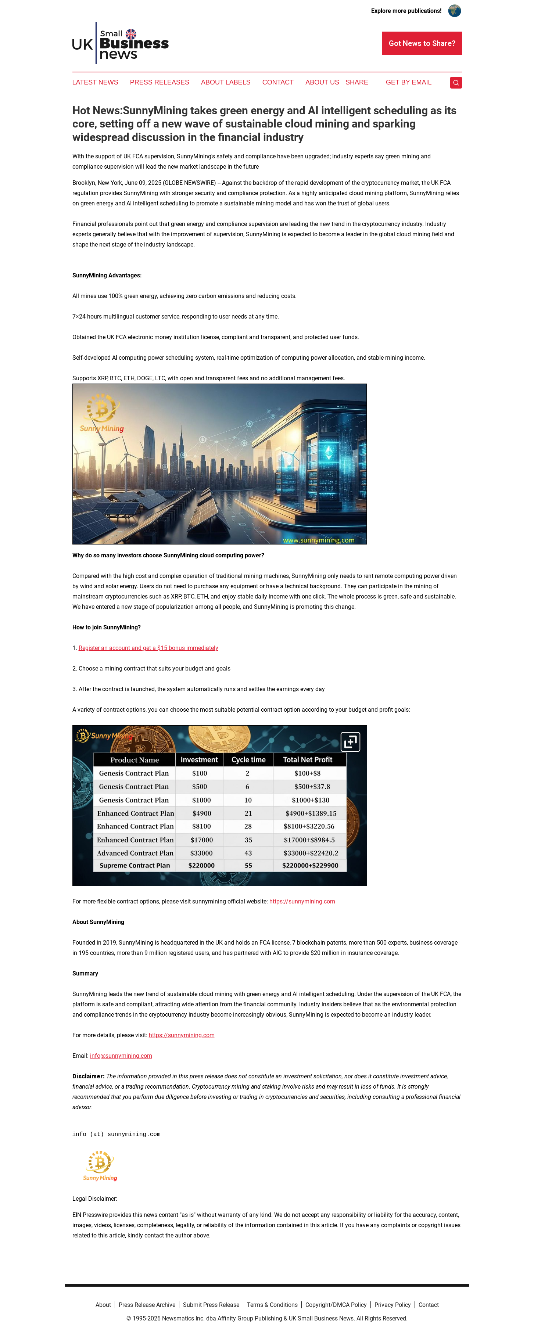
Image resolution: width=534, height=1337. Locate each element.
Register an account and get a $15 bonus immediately (148, 647)
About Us (322, 82)
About (103, 1304)
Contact (278, 82)
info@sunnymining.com (121, 1055)
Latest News (95, 82)
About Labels (226, 82)
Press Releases (159, 82)
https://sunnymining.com (302, 901)
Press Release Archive (147, 1304)
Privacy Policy (392, 1304)
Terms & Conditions (272, 1304)
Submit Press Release (211, 1304)
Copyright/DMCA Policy (336, 1304)
